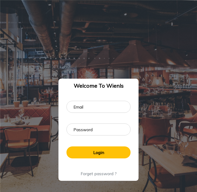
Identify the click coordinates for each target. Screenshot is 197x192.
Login (98, 152)
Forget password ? (99, 173)
